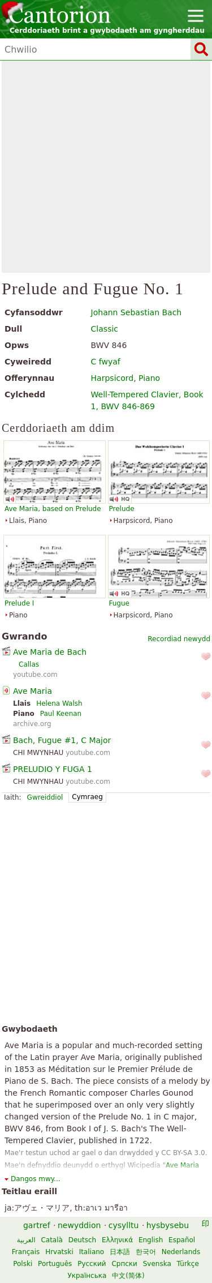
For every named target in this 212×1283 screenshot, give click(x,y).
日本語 (120, 1252)
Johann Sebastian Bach (136, 312)
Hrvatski (59, 1252)
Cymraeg (87, 797)
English (151, 1240)
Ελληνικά (117, 1240)
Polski (22, 1264)
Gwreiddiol (45, 797)
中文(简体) (128, 1276)
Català (51, 1240)
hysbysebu (167, 1225)
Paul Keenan (60, 714)
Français (26, 1252)
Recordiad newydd (179, 639)
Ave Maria (32, 691)
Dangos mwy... (35, 1179)
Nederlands (181, 1252)
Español (181, 1240)
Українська (86, 1276)
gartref (36, 1225)
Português (55, 1264)
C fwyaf (105, 361)
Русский (91, 1264)
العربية (26, 1240)
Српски (124, 1264)
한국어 (146, 1252)
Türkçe (188, 1264)
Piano (149, 378)
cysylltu (124, 1225)
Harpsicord (112, 378)
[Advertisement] (106, 167)
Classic (104, 328)
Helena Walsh (59, 703)
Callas (29, 664)
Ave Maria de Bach (49, 651)
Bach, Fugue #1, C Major (62, 740)
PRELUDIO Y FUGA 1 (52, 769)
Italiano (92, 1252)
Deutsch (82, 1240)
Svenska (157, 1264)
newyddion (79, 1225)
